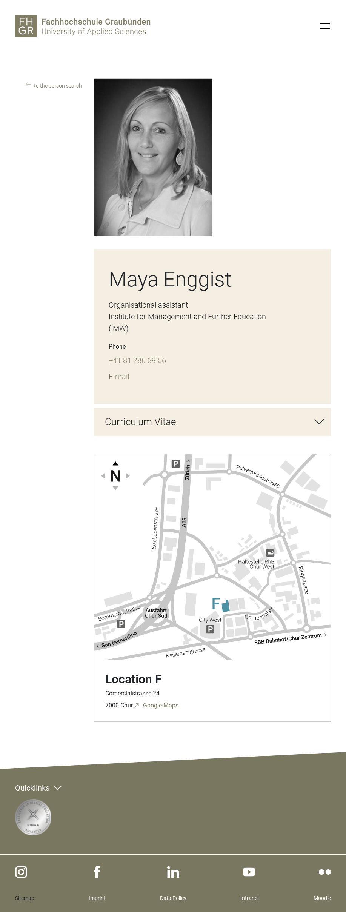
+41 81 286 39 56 (137, 360)
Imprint (97, 898)
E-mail (119, 376)
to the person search (57, 86)
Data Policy (173, 898)
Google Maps (159, 705)
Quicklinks (32, 788)
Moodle (322, 898)
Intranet (249, 898)
